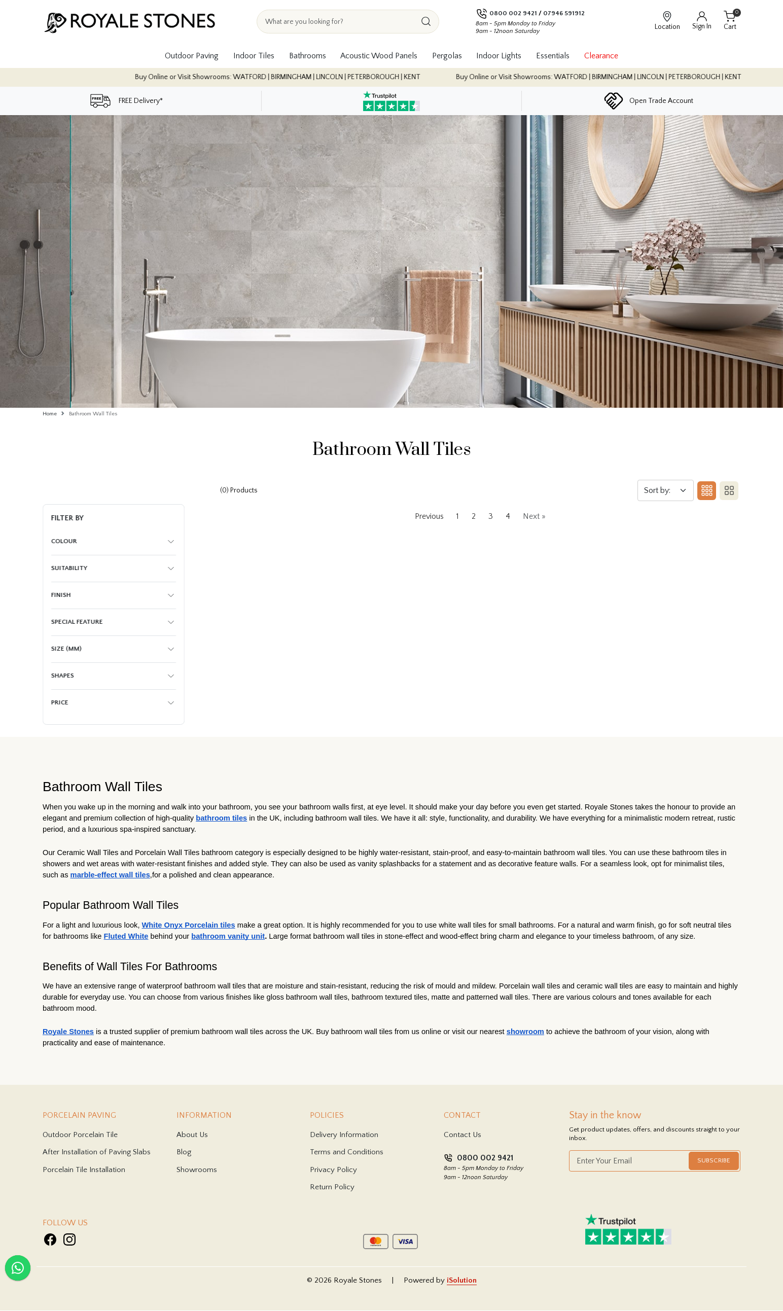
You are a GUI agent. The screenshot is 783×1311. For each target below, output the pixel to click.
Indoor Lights (498, 55)
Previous (429, 516)
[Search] (426, 21)
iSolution (462, 1280)
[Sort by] (665, 491)
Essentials (553, 55)
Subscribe (713, 1160)
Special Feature (77, 622)
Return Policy (332, 1187)
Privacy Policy (333, 1169)
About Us (192, 1134)
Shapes (62, 676)
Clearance (601, 55)
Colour (64, 541)
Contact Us (462, 1134)
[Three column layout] (705, 490)
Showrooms (196, 1169)
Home (50, 414)
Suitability (69, 568)
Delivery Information (344, 1134)
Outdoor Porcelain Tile (80, 1134)
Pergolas (447, 55)
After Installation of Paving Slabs (97, 1152)
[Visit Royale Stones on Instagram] (69, 1240)
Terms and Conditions (346, 1152)
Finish (61, 595)
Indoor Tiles (253, 55)
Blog (183, 1152)
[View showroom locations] (667, 21)
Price (59, 702)
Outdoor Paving (192, 55)
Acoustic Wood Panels (378, 55)
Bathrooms (307, 55)
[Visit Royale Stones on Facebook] (50, 1240)
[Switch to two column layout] (727, 490)
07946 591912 (564, 13)
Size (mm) (66, 649)
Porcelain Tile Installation (84, 1169)
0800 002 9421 (513, 13)
